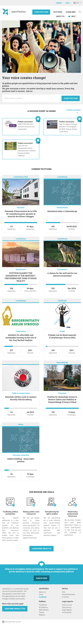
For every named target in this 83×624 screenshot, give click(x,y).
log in (68, 3)
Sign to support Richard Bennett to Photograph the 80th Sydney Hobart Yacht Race (68, 127)
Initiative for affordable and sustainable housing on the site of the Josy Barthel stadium (20, 337)
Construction (21, 331)
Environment (21, 269)
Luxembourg (62, 177)
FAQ (63, 592)
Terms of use (67, 605)
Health (62, 331)
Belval (20, 425)
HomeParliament (68, 594)
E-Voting (65, 597)
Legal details (67, 610)
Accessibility (67, 612)
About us (60, 16)
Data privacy (67, 607)
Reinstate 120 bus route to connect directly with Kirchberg (20, 398)
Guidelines (71, 12)
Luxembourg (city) (21, 177)
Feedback (43, 597)
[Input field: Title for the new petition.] (32, 98)
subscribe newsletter (15, 609)
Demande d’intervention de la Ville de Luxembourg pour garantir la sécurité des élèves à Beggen (21, 214)
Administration (62, 208)
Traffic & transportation (21, 393)
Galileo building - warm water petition (20, 460)
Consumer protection (21, 455)
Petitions (58, 12)
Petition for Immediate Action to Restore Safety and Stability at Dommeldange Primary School (62, 399)
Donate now (41, 578)
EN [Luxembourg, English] (76, 3)
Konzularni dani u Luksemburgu (62, 211)
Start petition (41, 12)
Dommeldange (62, 363)
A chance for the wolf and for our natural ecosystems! (62, 274)
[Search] (80, 12)
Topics (41, 612)
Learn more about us (41, 549)
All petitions (43, 607)
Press (41, 594)
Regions (42, 615)
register (59, 3)
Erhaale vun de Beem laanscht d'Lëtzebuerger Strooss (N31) (62, 336)
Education (21, 208)
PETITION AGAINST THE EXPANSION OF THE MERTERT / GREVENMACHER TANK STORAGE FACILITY (21, 277)
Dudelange (62, 301)
